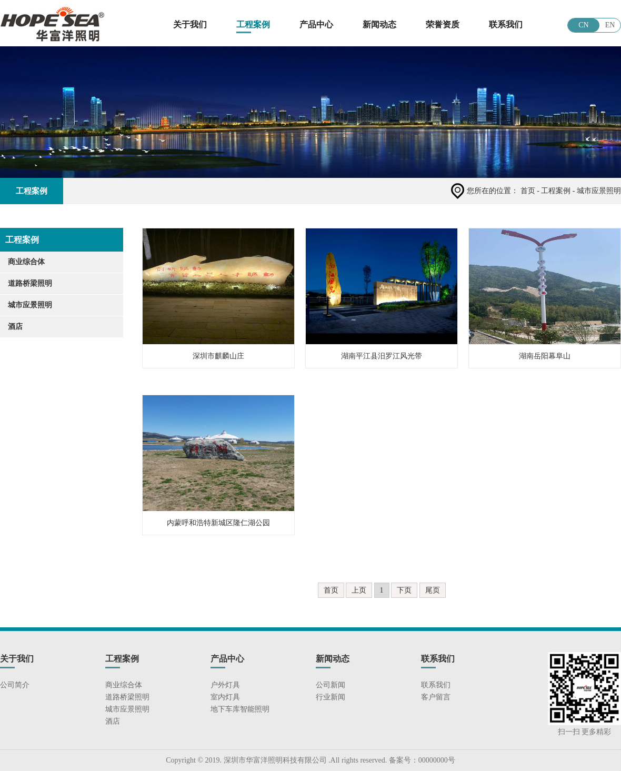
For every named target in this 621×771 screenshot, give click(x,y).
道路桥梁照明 (30, 283)
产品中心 (316, 24)
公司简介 (14, 685)
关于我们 (190, 24)
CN (583, 25)
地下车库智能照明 (240, 709)
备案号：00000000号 (421, 760)
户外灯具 (225, 685)
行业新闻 (330, 697)
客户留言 (435, 697)
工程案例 (253, 24)
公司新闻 (330, 685)
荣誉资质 (442, 24)
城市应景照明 (30, 305)
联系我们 (506, 24)
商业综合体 (26, 262)
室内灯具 (225, 697)
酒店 (15, 327)
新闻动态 (379, 24)
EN (610, 25)
